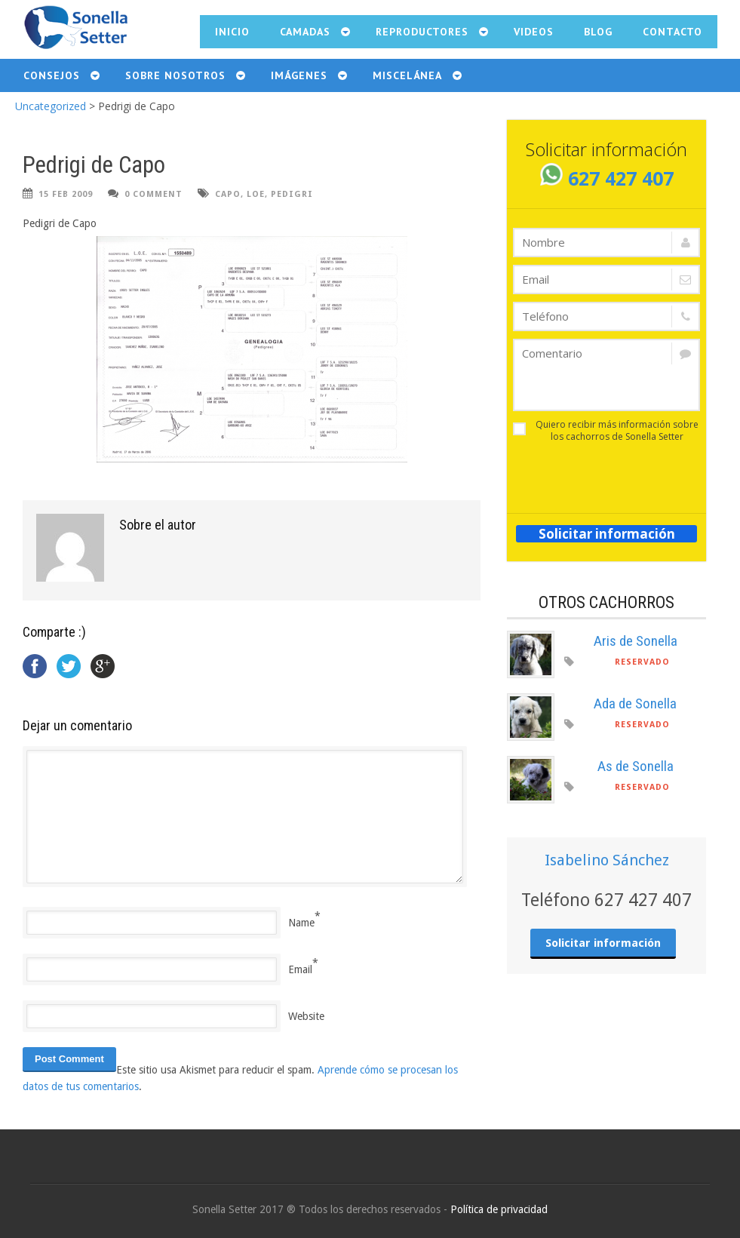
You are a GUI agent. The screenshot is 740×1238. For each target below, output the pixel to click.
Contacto (672, 31)
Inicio (232, 31)
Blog (598, 31)
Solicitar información (607, 533)
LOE (256, 194)
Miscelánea (407, 75)
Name (301, 923)
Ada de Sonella (635, 703)
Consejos (51, 75)
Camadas (305, 31)
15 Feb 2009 (65, 194)
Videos (534, 31)
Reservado (642, 662)
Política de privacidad (499, 1209)
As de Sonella (635, 766)
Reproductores (422, 31)
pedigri (292, 194)
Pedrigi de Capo (94, 165)
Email (300, 969)
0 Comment (153, 194)
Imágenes (299, 75)
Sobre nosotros (175, 75)
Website (306, 1016)
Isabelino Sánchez (607, 860)
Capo (228, 194)
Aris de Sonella (635, 641)
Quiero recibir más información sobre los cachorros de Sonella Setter (606, 431)
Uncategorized (50, 106)
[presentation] (601, 473)
